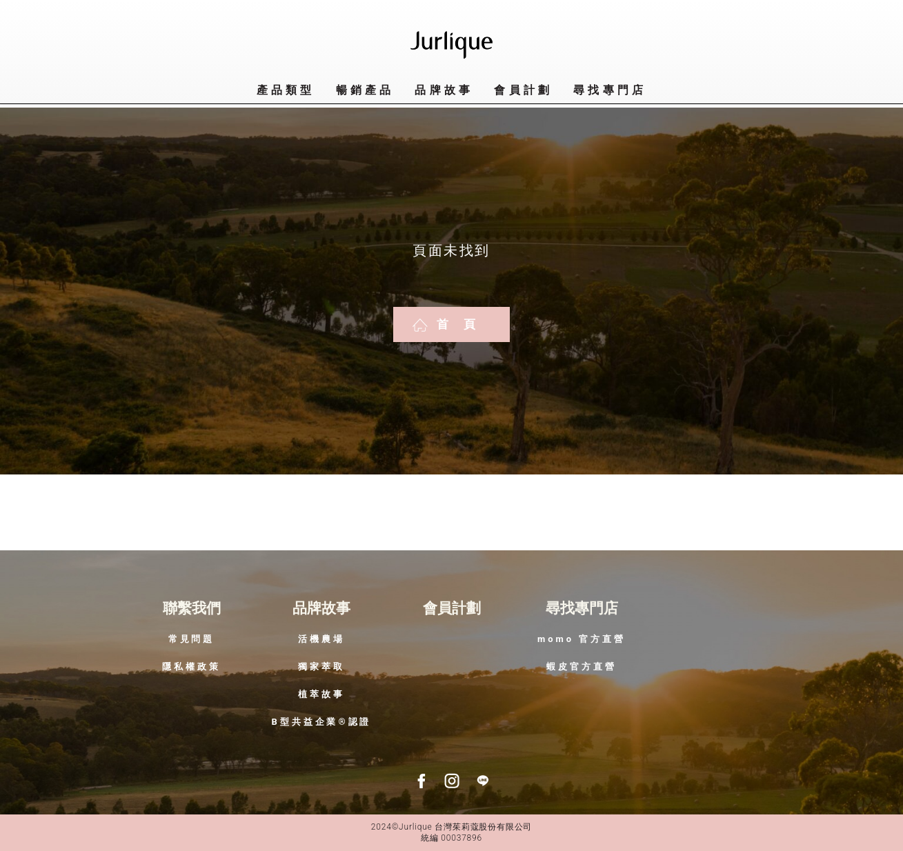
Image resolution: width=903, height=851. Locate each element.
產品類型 (286, 90)
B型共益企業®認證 (322, 722)
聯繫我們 (192, 608)
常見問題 (191, 639)
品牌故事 (444, 90)
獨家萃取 (321, 666)
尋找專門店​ (609, 90)
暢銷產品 (365, 90)
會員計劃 (523, 90)
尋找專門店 (582, 608)
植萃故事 (321, 694)
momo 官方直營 (581, 639)
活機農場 (321, 639)
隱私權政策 (191, 666)
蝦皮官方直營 (581, 666)
